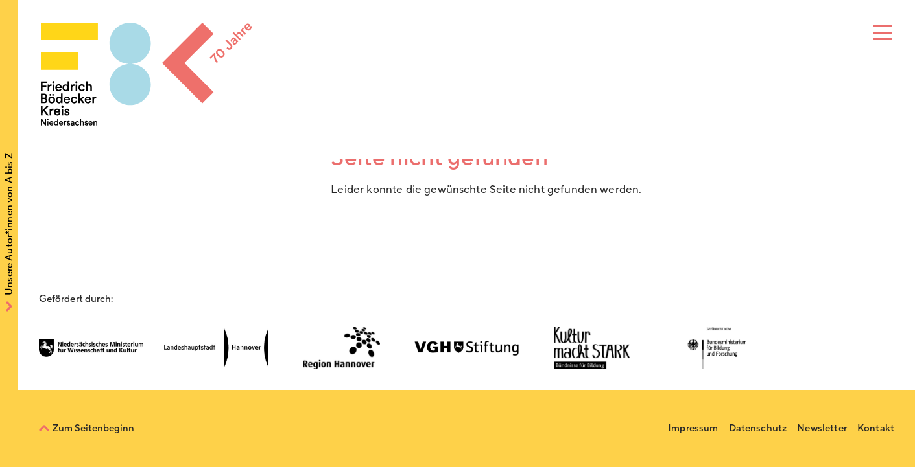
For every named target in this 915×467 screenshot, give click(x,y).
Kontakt (875, 428)
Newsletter (822, 428)
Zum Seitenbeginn (93, 428)
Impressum (693, 428)
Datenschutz (758, 428)
